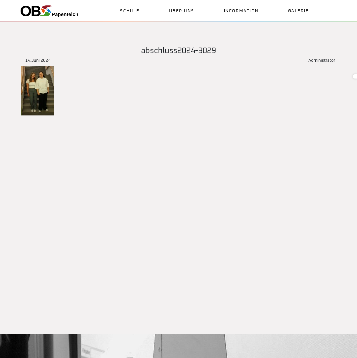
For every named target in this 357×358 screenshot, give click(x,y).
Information (241, 11)
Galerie (298, 11)
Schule (129, 11)
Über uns (181, 11)
